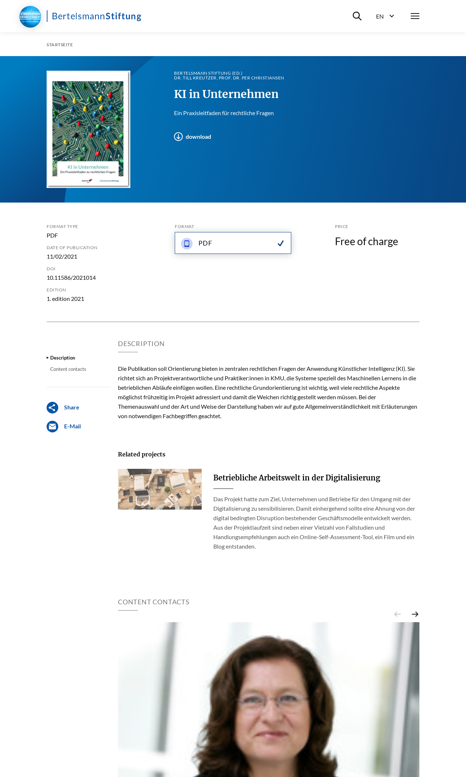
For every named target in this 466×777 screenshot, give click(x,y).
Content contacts (68, 369)
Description (62, 358)
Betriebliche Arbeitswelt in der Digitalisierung (296, 477)
